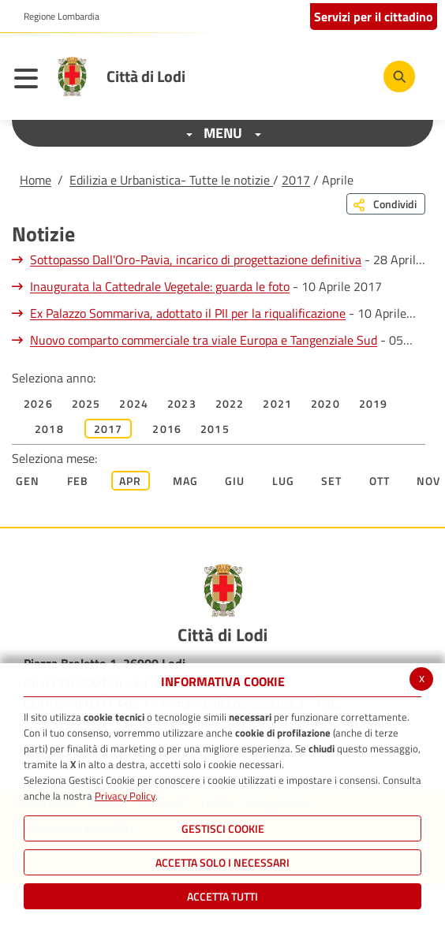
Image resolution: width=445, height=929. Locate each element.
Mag (186, 480)
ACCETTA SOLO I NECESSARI (222, 862)
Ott (380, 480)
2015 (215, 428)
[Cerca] (399, 76)
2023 (181, 403)
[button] (55, 16)
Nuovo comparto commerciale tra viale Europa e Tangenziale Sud (203, 339)
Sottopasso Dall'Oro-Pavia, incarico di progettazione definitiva (195, 259)
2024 (133, 403)
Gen (28, 480)
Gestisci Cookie (222, 828)
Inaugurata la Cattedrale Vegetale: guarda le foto (160, 286)
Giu (235, 480)
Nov (429, 480)
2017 (296, 179)
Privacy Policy (125, 796)
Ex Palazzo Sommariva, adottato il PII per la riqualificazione (188, 313)
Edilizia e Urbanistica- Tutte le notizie (171, 179)
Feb (78, 480)
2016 (166, 428)
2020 (325, 403)
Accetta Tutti (222, 896)
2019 (373, 403)
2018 (49, 428)
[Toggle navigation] (30, 80)
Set (331, 480)
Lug (283, 480)
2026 (38, 403)
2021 (277, 403)
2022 (230, 403)
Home (35, 179)
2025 (86, 403)
